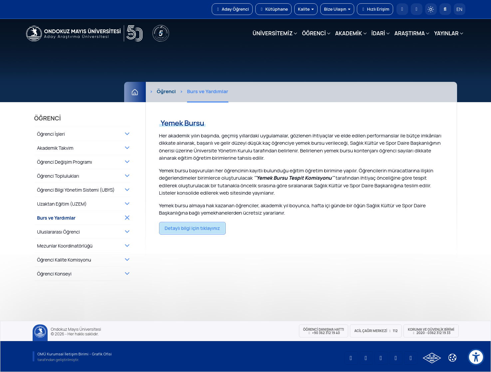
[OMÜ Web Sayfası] (84, 33)
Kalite (306, 9)
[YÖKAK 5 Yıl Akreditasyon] (160, 33)
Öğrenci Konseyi (54, 274)
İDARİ (378, 33)
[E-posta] (416, 9)
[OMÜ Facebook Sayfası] (411, 358)
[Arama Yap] (445, 9)
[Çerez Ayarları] (452, 357)
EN (459, 9)
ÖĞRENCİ (314, 33)
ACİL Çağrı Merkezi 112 (375, 330)
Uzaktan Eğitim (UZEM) (62, 204)
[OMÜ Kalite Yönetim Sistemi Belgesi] (432, 358)
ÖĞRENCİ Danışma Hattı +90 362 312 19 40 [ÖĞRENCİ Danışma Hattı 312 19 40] (323, 331)
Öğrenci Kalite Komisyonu (64, 260)
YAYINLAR (446, 33)
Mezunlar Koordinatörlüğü (65, 246)
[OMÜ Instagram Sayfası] (381, 358)
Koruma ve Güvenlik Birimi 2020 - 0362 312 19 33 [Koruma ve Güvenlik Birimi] (431, 331)
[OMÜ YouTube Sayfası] (351, 358)
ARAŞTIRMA (409, 33)
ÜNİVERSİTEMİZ (273, 33)
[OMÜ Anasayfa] (402, 9)
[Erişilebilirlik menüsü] (476, 357)
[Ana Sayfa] (135, 92)
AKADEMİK (348, 33)
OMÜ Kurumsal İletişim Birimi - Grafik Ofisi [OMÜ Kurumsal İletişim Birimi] (75, 353)
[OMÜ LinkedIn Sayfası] (366, 358)
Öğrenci (166, 91)
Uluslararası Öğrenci (58, 232)
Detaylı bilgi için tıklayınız (192, 228)
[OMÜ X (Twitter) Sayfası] (396, 358)
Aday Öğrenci (232, 9)
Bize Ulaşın (337, 9)
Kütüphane (273, 9)
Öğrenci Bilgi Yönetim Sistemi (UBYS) (76, 190)
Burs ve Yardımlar (56, 218)
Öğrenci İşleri (51, 134)
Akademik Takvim (55, 148)
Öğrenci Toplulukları (58, 176)
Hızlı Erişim (375, 9)
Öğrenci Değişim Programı (64, 162)
